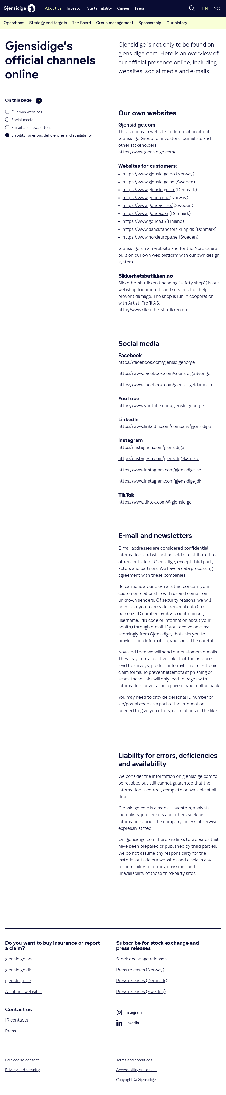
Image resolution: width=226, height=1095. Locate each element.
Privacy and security (22, 1070)
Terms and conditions (134, 1060)
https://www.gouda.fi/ (144, 221)
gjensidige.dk (18, 969)
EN (205, 8)
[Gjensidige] (19, 8)
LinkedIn (127, 1024)
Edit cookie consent (22, 1060)
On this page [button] (23, 101)
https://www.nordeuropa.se (150, 237)
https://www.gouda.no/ (146, 197)
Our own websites (26, 112)
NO (217, 8)
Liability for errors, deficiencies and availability (51, 135)
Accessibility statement (136, 1070)
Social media (22, 119)
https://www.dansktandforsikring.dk (158, 229)
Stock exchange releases (141, 958)
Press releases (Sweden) (141, 991)
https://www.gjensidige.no (149, 173)
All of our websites (23, 991)
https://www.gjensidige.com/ (146, 151)
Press (10, 1030)
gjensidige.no (18, 958)
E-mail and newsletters (31, 127)
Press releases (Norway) (140, 969)
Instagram (129, 1013)
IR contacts (16, 1020)
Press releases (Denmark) (141, 980)
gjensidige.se (18, 980)
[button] (192, 8)
